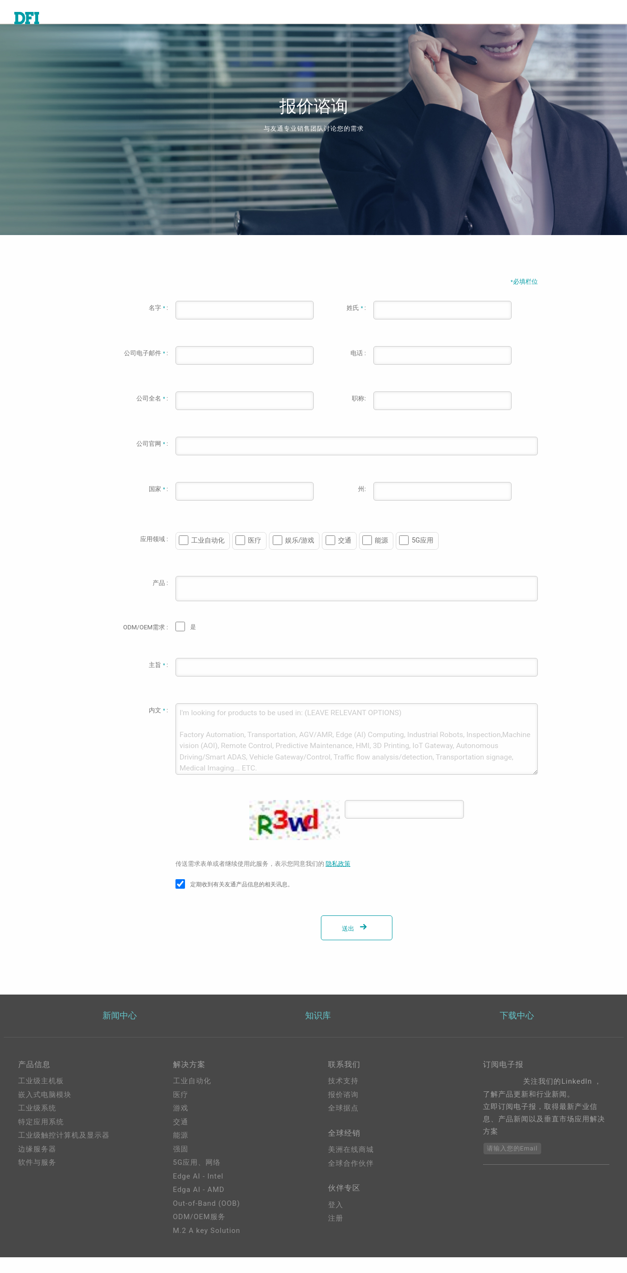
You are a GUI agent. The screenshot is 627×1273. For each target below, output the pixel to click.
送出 (356, 942)
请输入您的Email (512, 1164)
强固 (180, 1164)
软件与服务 (37, 1178)
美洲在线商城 (351, 1169)
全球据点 (343, 1123)
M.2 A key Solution (207, 1246)
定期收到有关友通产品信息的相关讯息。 (241, 898)
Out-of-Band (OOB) (206, 1219)
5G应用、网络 (197, 1178)
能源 (381, 554)
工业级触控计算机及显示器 (64, 1151)
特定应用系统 (41, 1137)
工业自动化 (208, 554)
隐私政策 (338, 878)
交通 (344, 554)
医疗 (254, 554)
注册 (335, 1241)
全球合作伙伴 (351, 1183)
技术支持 (343, 1096)
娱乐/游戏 (300, 554)
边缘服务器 (37, 1164)
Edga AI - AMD (199, 1205)
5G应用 (422, 554)
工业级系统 (37, 1123)
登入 (335, 1228)
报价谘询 (343, 1110)
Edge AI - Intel (198, 1192)
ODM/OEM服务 (199, 1232)
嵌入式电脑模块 (45, 1110)
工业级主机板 (41, 1096)
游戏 (180, 1123)
